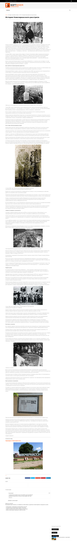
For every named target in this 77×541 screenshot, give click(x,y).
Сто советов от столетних (57, 105)
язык (57, 99)
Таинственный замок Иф (61, 30)
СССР (21, 14)
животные (67, 76)
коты (67, 82)
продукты (66, 90)
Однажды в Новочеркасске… (14, 454)
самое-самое (61, 93)
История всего (54, 48)
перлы (66, 88)
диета (56, 76)
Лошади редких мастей (60, 54)
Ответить (11, 511)
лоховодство (58, 84)
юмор (53, 99)
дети (53, 76)
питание (53, 90)
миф (63, 84)
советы (53, 95)
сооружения (59, 95)
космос (63, 82)
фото (63, 97)
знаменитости (64, 78)
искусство (65, 80)
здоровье (58, 78)
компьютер (57, 82)
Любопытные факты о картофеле (62, 25)
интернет (60, 80)
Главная (7, 1)
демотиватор (62, 74)
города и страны (55, 74)
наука (63, 86)
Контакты (15, 1)
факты (59, 97)
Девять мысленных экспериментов (63, 63)
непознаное (60, 88)
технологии (54, 97)
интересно (54, 80)
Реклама (11, 1)
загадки (53, 78)
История (10, 14)
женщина (61, 76)
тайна (64, 95)
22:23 (47, 506)
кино (53, 82)
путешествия (54, 93)
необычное (54, 88)
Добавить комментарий (13, 514)
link (6, 489)
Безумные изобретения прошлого (63, 34)
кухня (53, 84)
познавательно (60, 90)
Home (7, 14)
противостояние (16, 14)
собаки (67, 93)
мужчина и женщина (56, 86)
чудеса (67, 97)
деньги (68, 74)
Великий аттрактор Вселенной (62, 43)
